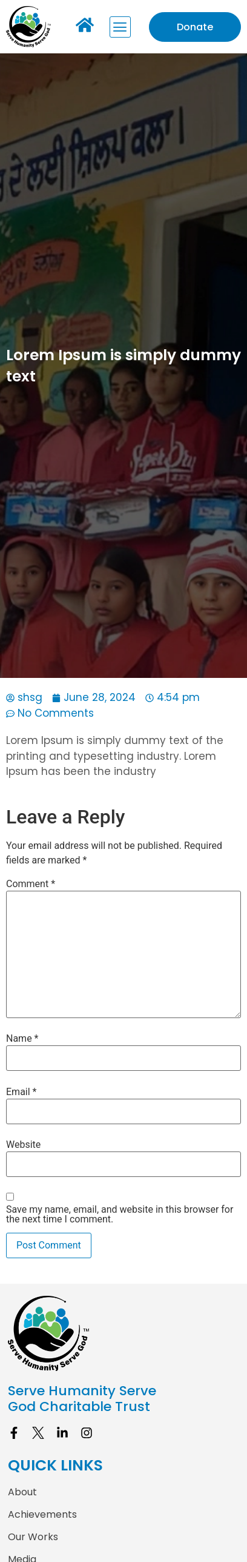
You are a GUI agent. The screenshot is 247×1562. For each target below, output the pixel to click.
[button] (120, 27)
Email (21, 1092)
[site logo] (123, 1333)
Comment (30, 884)
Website (23, 1145)
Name (22, 1039)
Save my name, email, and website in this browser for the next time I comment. (119, 1214)
